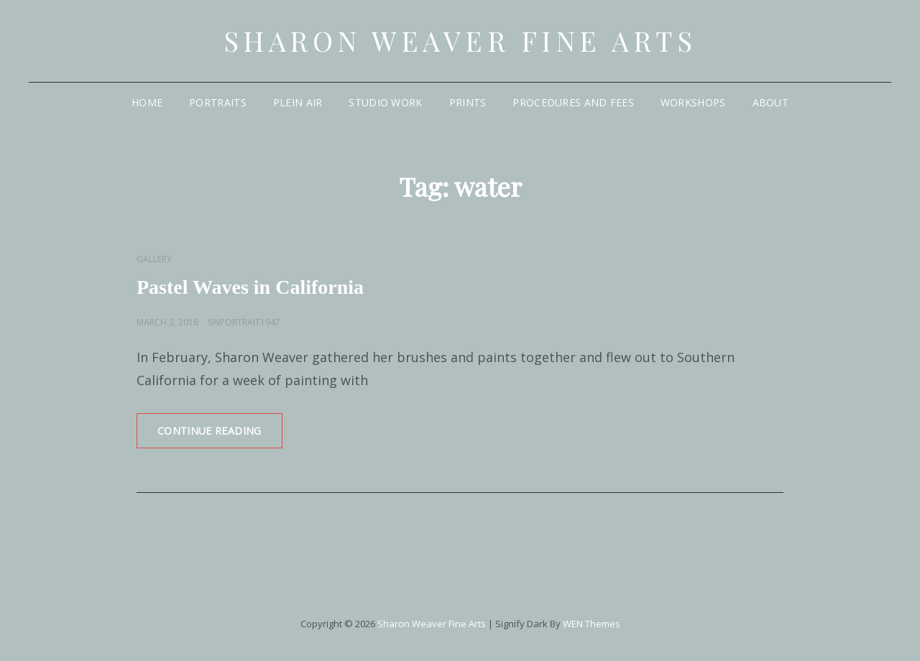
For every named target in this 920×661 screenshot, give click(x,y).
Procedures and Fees (573, 102)
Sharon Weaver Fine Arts (460, 40)
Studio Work (385, 102)
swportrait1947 (244, 322)
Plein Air (298, 102)
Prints (468, 102)
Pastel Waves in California (250, 287)
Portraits (218, 102)
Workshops (693, 102)
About (770, 102)
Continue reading (219, 435)
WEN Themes (591, 623)
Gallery (154, 259)
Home (147, 102)
